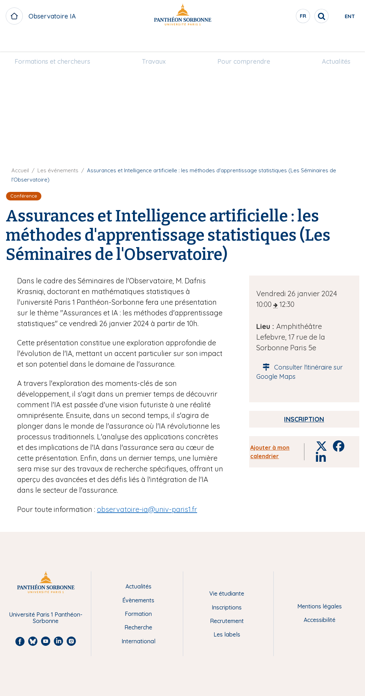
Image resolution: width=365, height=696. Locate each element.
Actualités (327, 41)
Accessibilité (319, 620)
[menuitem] (61, 41)
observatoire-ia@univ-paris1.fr (147, 509)
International (138, 641)
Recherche (138, 627)
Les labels (227, 634)
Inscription (304, 419)
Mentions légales (319, 606)
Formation (138, 614)
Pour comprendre (241, 41)
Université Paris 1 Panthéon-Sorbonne (45, 617)
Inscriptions (227, 607)
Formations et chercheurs (61, 41)
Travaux (157, 41)
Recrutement (227, 621)
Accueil (20, 170)
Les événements (57, 170)
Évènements (138, 600)
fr (277, 17)
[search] (296, 16)
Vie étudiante (226, 593)
